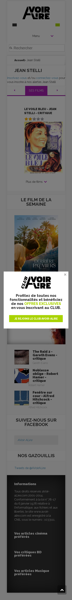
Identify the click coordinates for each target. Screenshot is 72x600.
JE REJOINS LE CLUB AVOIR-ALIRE (36, 318)
